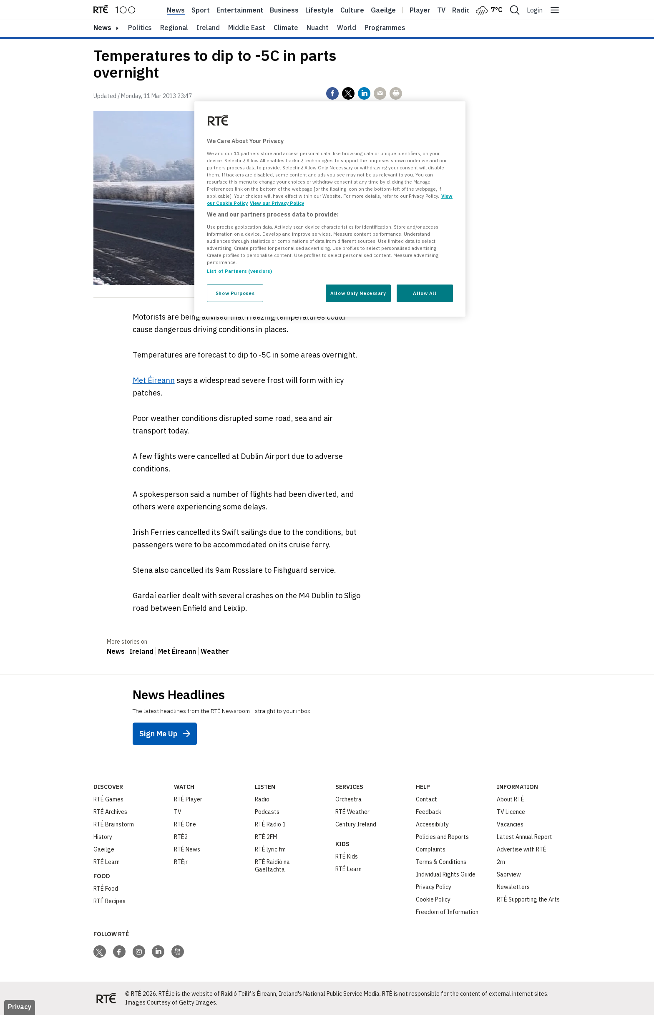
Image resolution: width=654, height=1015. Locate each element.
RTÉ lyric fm (270, 849)
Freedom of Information (447, 912)
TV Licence (511, 812)
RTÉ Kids (346, 856)
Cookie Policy (433, 899)
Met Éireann (154, 380)
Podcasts (267, 812)
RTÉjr (181, 862)
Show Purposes (235, 293)
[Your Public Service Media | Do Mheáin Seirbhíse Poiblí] (105, 998)
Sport (200, 10)
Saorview (509, 874)
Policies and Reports (442, 837)
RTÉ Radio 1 (270, 824)
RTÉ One (185, 824)
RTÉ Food (105, 888)
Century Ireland (355, 824)
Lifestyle (319, 10)
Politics (140, 27)
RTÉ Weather (352, 812)
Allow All (424, 293)
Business (284, 10)
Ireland (208, 27)
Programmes (385, 27)
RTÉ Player (188, 799)
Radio (461, 10)
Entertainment (239, 10)
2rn (501, 862)
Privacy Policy (433, 887)
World (346, 27)
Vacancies (510, 824)
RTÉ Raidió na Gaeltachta (272, 865)
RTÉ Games (108, 799)
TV (177, 812)
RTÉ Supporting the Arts (528, 899)
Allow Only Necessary (358, 293)
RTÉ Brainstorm (113, 824)
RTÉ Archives (110, 812)
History (102, 837)
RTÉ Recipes (109, 901)
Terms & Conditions (441, 862)
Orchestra (348, 799)
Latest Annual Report (524, 837)
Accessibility (432, 824)
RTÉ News (187, 849)
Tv (441, 10)
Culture (352, 10)
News (176, 10)
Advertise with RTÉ (521, 849)
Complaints (430, 849)
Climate (286, 27)
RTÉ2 (181, 837)
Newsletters (513, 887)
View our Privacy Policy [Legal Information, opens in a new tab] (277, 203)
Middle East (246, 27)
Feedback (428, 812)
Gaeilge (383, 10)
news (102, 27)
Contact (426, 799)
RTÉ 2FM (266, 837)
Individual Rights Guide (445, 874)
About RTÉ (510, 799)
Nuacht (318, 27)
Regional (174, 27)
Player (420, 10)
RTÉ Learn (106, 862)
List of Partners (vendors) (239, 271)
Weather (215, 651)
